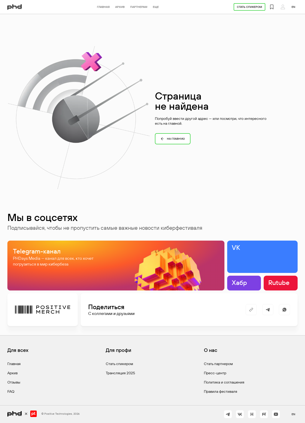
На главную (172, 139)
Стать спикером (249, 7)
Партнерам (138, 7)
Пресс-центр (215, 373)
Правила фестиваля (220, 391)
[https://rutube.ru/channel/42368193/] (264, 414)
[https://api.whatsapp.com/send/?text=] (284, 309)
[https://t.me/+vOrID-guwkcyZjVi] (228, 414)
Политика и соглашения (224, 382)
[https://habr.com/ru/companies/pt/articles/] (252, 414)
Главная (103, 7)
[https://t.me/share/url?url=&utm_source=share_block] (267, 309)
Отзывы (13, 382)
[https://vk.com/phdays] (240, 414)
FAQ (10, 391)
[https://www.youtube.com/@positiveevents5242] (276, 414)
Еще (156, 7)
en (293, 7)
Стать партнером (218, 363)
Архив (120, 7)
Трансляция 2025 (120, 373)
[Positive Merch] (43, 309)
